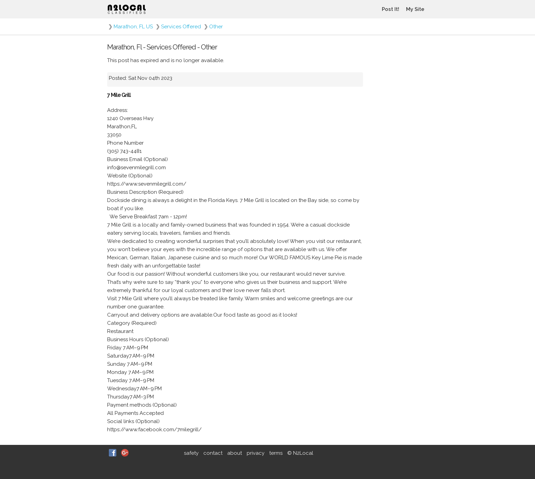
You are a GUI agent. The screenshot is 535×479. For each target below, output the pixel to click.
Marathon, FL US (133, 27)
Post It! (390, 9)
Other (216, 27)
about (234, 453)
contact (212, 453)
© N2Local (300, 453)
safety (191, 453)
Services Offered (181, 27)
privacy (255, 453)
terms (276, 453)
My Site (415, 9)
